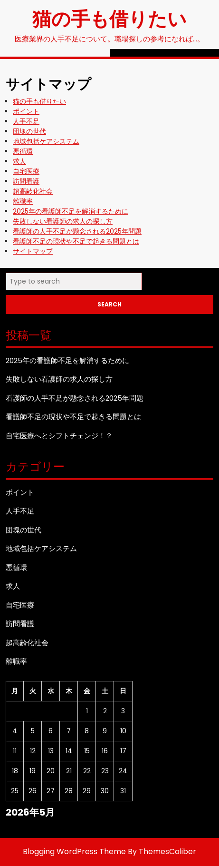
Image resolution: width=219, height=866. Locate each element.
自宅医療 (26, 171)
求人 (19, 161)
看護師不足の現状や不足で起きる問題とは (76, 241)
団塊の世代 (29, 131)
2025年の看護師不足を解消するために (70, 211)
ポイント (26, 111)
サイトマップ (33, 251)
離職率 (23, 201)
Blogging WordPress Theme (74, 851)
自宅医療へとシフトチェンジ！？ (59, 436)
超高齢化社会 (33, 191)
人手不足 (26, 121)
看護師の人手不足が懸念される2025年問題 (77, 231)
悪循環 (23, 151)
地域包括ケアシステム (46, 141)
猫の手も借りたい (109, 17)
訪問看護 (26, 181)
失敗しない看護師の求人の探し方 (63, 221)
